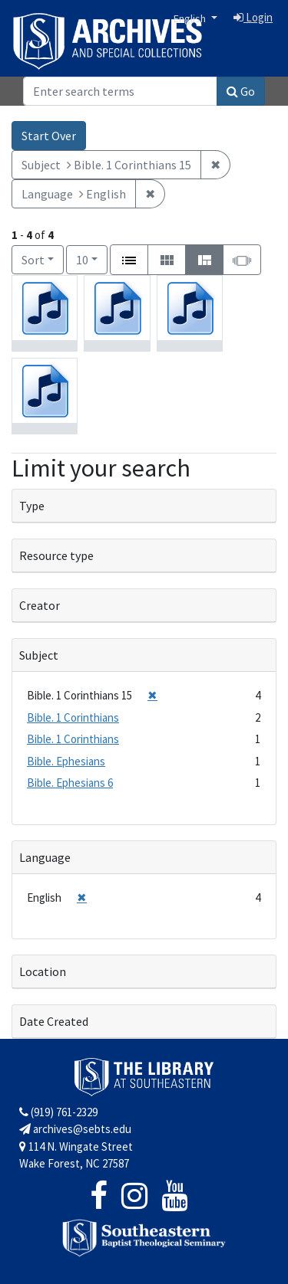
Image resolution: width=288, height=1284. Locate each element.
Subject (38, 655)
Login (253, 17)
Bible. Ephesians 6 (70, 782)
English (191, 18)
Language (45, 857)
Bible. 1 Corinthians (73, 717)
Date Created (53, 1021)
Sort (33, 259)
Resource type (56, 555)
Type (32, 505)
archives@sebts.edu (75, 1129)
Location (42, 971)
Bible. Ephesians (66, 761)
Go (241, 91)
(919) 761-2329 (58, 1112)
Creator (39, 605)
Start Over (49, 135)
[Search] (120, 91)
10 (92, 258)
